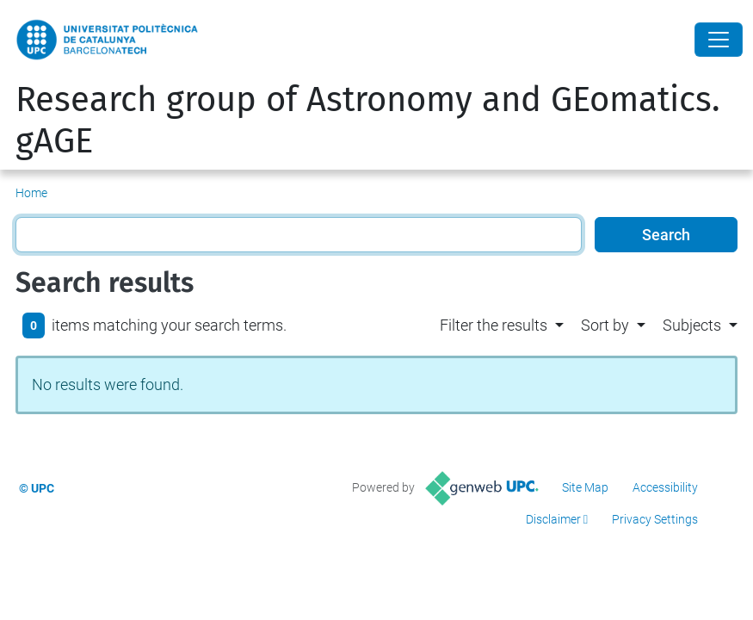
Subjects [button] (692, 325)
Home (31, 193)
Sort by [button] (605, 325)
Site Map (585, 487)
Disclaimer (553, 519)
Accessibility (665, 487)
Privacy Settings (655, 519)
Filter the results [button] (493, 325)
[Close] (718, 39)
